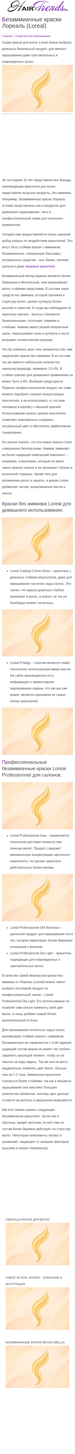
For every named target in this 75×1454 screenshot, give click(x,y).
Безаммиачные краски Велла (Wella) (35, 1342)
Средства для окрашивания (32, 36)
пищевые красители (40, 266)
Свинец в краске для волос (28, 1219)
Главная (7, 36)
